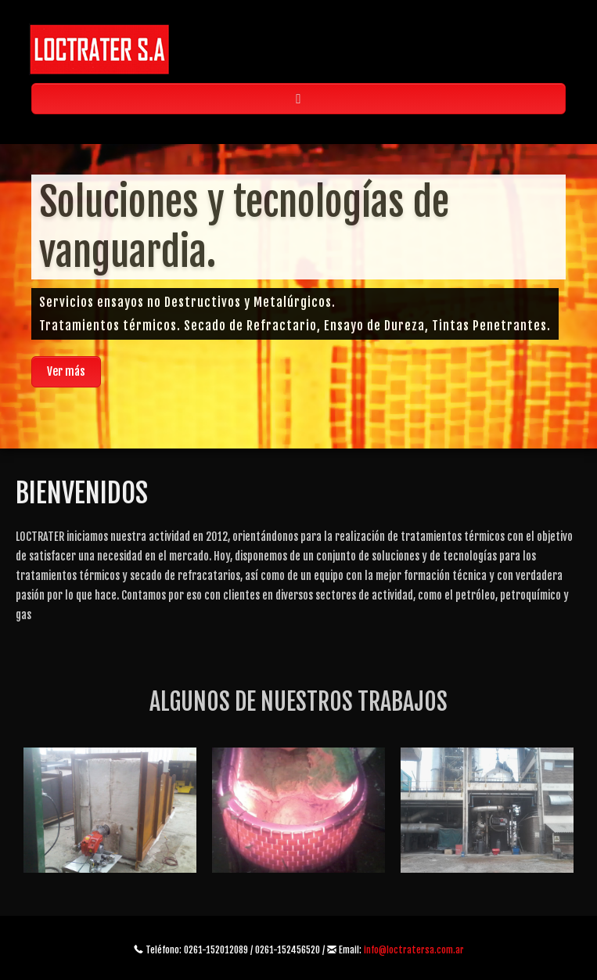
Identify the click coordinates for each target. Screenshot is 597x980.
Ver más (66, 371)
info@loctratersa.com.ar (414, 950)
